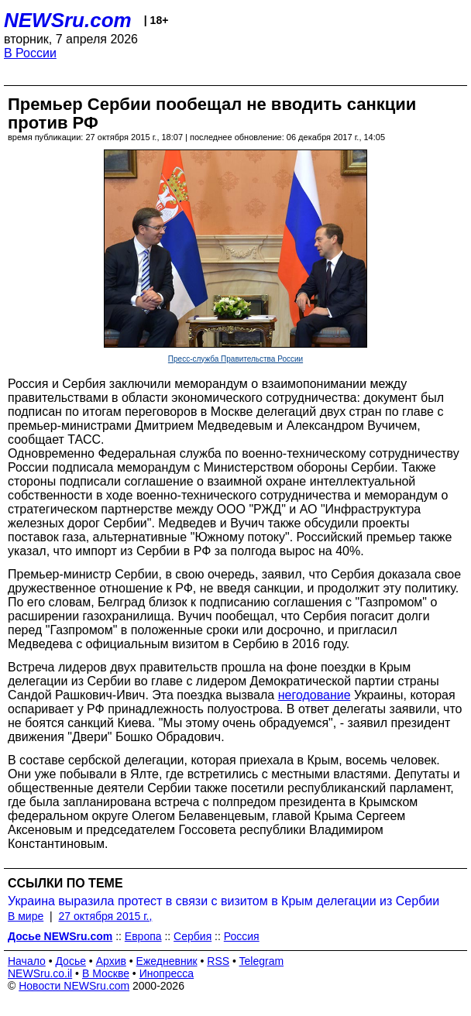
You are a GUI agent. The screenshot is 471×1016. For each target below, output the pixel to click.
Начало (27, 961)
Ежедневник (167, 961)
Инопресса (166, 973)
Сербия (192, 936)
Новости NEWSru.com (74, 986)
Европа (143, 936)
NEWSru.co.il (40, 973)
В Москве (105, 973)
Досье (70, 961)
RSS (218, 961)
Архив (111, 961)
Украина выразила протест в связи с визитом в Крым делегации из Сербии (223, 901)
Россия (242, 936)
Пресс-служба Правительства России (235, 359)
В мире (25, 916)
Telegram (261, 961)
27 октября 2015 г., (105, 916)
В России (30, 53)
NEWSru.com (68, 20)
